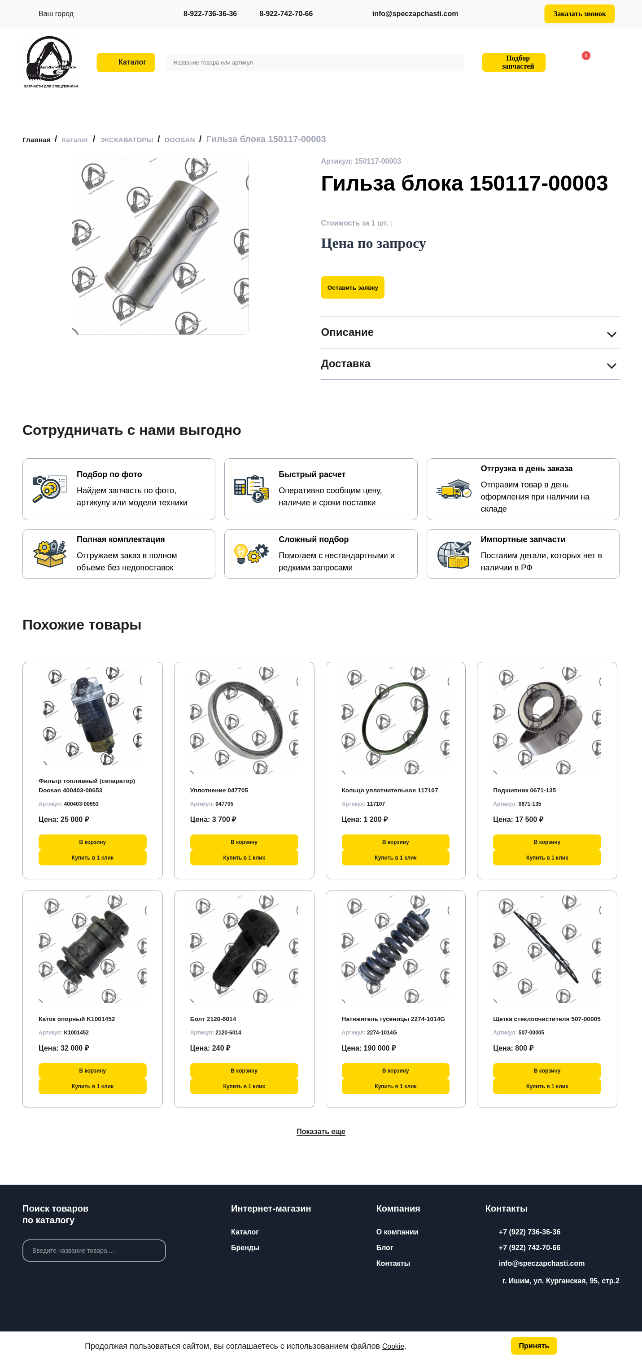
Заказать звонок (580, 13)
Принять (533, 1345)
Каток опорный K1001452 (83, 1015)
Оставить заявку (359, 287)
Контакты (393, 1263)
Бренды (245, 1247)
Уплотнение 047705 (224, 787)
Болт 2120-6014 (217, 1015)
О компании (397, 1232)
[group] (160, 246)
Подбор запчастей (512, 62)
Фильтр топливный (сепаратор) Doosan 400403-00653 (88, 778)
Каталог (245, 1232)
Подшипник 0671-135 (530, 787)
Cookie (394, 1345)
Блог (384, 1247)
